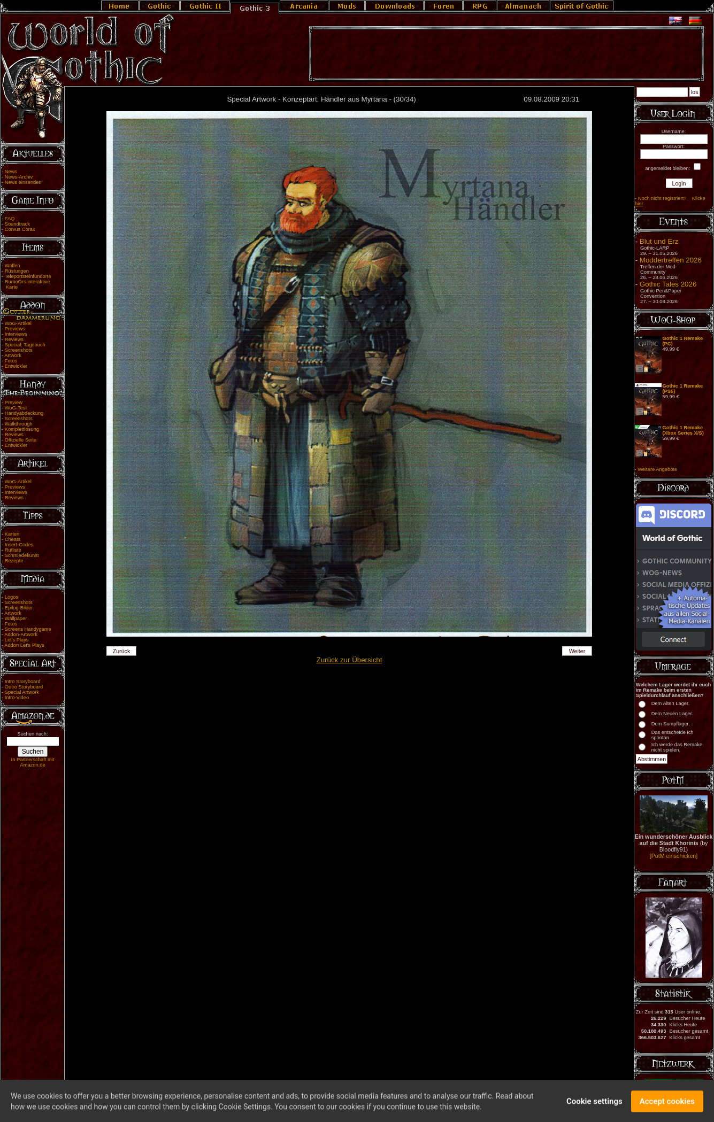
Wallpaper (16, 618)
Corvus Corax (20, 229)
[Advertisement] (506, 54)
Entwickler (16, 366)
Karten (12, 534)
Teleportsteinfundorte (28, 276)
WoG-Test (16, 408)
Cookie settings (594, 1104)
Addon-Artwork (20, 634)
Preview (13, 402)
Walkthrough (19, 424)
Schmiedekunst (22, 555)
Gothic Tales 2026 (668, 284)
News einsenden (23, 182)
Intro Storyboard (23, 681)
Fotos (11, 360)
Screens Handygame (28, 629)
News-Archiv (19, 177)
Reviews (14, 339)
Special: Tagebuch (25, 344)
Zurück (121, 651)
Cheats (13, 539)
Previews (15, 328)
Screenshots (19, 350)
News (11, 171)
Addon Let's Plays (24, 645)
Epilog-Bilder (19, 607)
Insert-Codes (19, 544)
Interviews (16, 334)
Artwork (12, 355)
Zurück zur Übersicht (349, 660)
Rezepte (14, 560)
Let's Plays (17, 640)
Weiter (577, 651)
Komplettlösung (22, 429)
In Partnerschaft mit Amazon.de (33, 762)
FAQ (10, 218)
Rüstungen (17, 271)
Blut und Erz (659, 241)
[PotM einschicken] (673, 856)
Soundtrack (17, 224)
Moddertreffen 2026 (671, 260)
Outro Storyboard (24, 687)
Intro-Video (17, 697)
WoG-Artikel (18, 323)
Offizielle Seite (20, 440)
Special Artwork (22, 692)
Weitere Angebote (657, 469)
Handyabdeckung (24, 413)
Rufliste (13, 550)
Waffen (12, 265)
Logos (11, 597)
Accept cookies (667, 1104)
